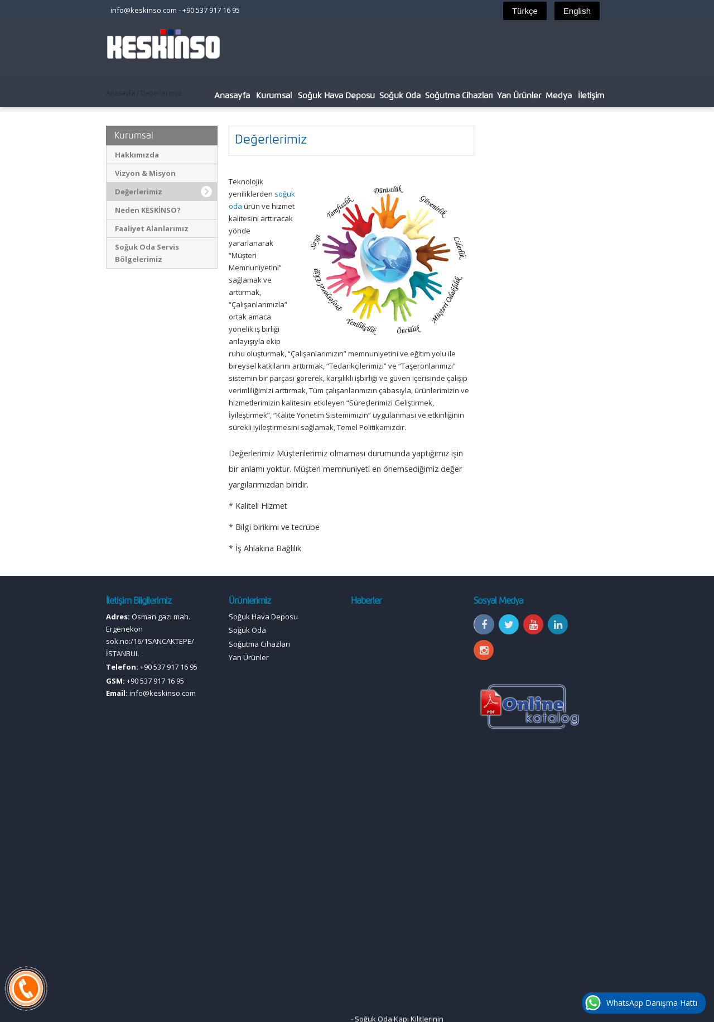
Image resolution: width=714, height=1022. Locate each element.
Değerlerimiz (138, 192)
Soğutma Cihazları (459, 95)
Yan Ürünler (519, 95)
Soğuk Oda (400, 95)
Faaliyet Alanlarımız (152, 228)
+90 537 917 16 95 (211, 10)
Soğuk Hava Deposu (336, 95)
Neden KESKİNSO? (148, 210)
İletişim (591, 95)
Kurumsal (274, 95)
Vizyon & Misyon (145, 173)
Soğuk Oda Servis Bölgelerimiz (147, 253)
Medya (559, 95)
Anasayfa (232, 95)
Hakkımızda (137, 155)
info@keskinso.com (143, 10)
